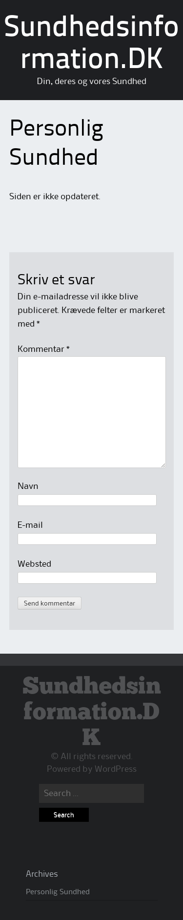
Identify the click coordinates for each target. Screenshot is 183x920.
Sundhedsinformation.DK (91, 713)
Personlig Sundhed (58, 892)
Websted (34, 564)
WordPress (116, 769)
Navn (28, 486)
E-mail (30, 525)
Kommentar (44, 349)
